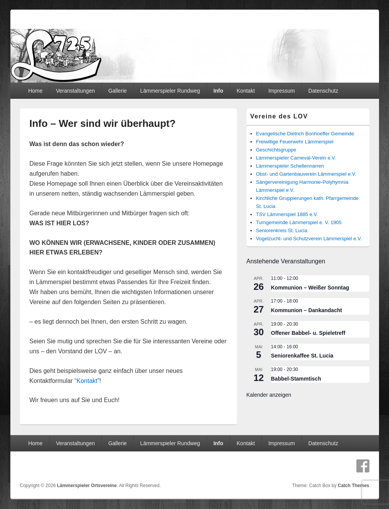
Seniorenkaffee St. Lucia (302, 356)
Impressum (281, 91)
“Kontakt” (86, 381)
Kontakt (246, 91)
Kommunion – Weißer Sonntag (310, 287)
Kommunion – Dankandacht (306, 310)
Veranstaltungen (75, 91)
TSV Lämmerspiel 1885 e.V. (287, 214)
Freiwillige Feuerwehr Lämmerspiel (295, 142)
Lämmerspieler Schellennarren (290, 166)
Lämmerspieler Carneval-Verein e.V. (296, 158)
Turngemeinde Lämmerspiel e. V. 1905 (299, 222)
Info (218, 91)
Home (35, 91)
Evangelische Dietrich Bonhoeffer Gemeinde (305, 133)
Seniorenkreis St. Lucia (282, 230)
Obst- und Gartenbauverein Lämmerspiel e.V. (306, 174)
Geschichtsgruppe (276, 150)
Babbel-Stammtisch (296, 379)
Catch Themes (353, 485)
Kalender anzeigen (269, 395)
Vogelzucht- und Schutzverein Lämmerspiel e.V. (309, 238)
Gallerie (117, 91)
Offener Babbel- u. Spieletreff (308, 333)
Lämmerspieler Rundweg (170, 91)
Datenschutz (323, 91)
